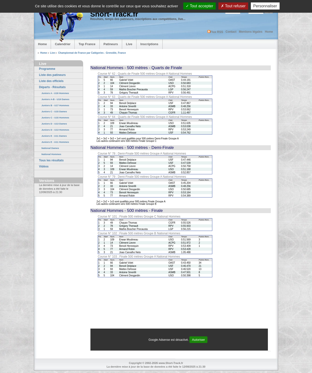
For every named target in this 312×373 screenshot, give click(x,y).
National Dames (50, 148)
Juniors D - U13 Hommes (55, 129)
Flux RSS (215, 32)
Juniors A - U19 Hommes (55, 93)
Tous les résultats (51, 160)
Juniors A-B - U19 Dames (55, 99)
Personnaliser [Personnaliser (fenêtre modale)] (265, 6)
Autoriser (198, 340)
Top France (86, 44)
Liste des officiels (51, 81)
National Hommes (51, 154)
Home (269, 31)
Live (129, 44)
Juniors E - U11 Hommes (55, 142)
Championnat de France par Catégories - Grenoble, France (92, 53)
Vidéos (44, 166)
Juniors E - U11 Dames (54, 136)
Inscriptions (149, 44)
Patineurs (111, 44)
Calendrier (62, 44)
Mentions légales (251, 31)
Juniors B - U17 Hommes (55, 105)
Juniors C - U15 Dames (54, 111)
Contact (230, 31)
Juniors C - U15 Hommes (55, 117)
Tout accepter (199, 6)
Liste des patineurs (52, 75)
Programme (47, 69)
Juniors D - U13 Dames (54, 123)
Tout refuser (233, 6)
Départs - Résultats (52, 87)
